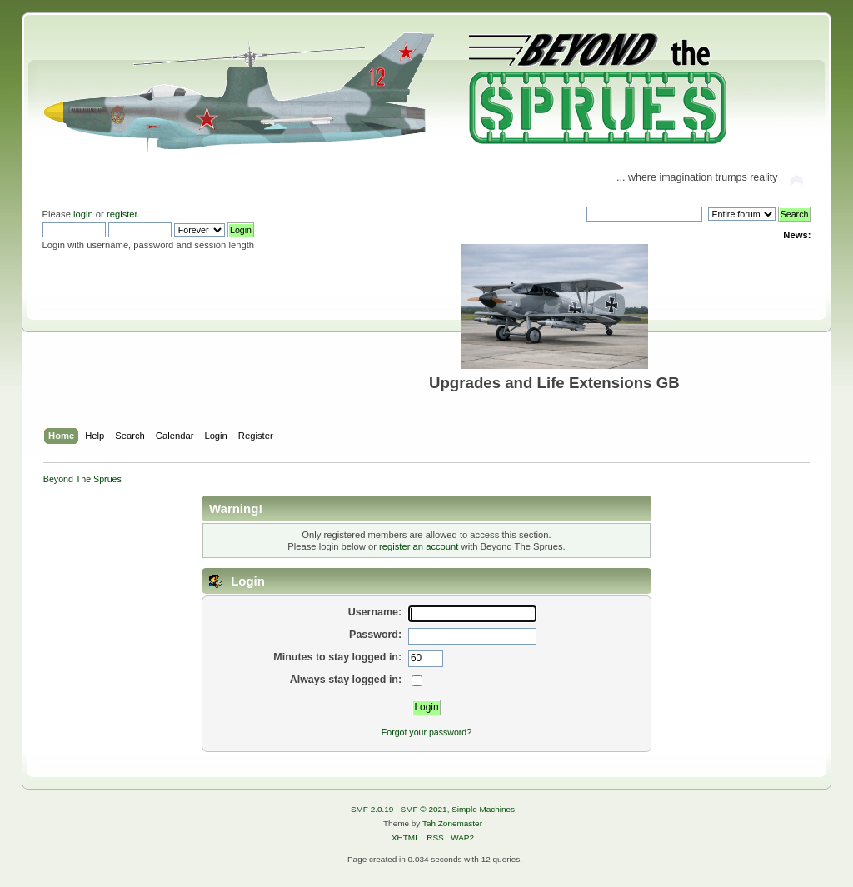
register (122, 214)
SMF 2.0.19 (372, 809)
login (83, 214)
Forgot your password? (426, 732)
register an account (418, 546)
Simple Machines (483, 809)
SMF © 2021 (424, 809)
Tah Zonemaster (452, 823)
